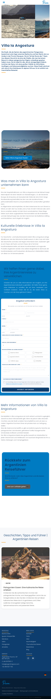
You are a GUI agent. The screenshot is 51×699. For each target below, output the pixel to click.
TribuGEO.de (37, 697)
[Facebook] (33, 658)
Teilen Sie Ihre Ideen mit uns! (11, 364)
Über (27, 639)
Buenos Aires (6, 634)
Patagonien (6, 644)
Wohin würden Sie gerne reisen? (13, 349)
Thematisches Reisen (33, 644)
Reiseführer (30, 647)
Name (4, 309)
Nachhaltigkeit (31, 642)
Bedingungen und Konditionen (29, 691)
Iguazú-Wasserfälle (8, 636)
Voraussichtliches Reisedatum (12, 335)
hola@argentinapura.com (10, 664)
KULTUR (7, 583)
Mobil (4, 326)
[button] (3, 2)
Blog (27, 650)
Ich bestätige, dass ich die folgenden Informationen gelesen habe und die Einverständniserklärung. (25, 383)
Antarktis (5, 647)
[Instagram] (28, 658)
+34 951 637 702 (7, 667)
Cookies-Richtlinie (7, 694)
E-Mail (4, 319)
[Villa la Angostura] (25, 97)
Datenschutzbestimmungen (13, 379)
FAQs (28, 636)
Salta (3, 642)
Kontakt (29, 634)
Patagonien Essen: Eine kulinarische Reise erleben (23, 588)
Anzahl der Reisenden (9, 342)
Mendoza (5, 639)
